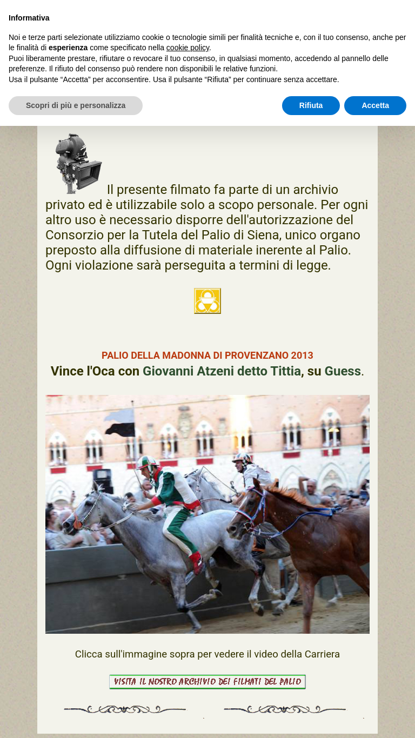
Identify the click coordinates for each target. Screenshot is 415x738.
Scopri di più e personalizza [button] (75, 105)
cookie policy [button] (187, 47)
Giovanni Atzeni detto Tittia (222, 371)
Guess (343, 371)
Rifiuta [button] (311, 105)
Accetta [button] (375, 105)
